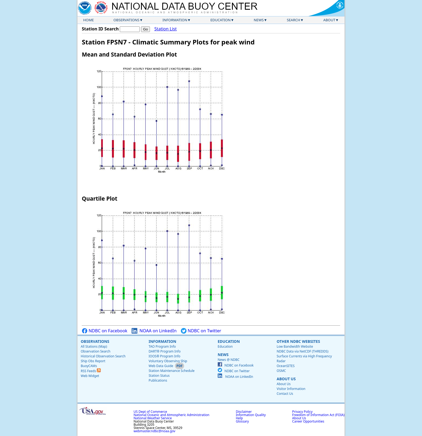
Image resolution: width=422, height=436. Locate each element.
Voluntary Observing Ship (168, 361)
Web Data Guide (161, 366)
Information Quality (251, 415)
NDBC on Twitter (201, 331)
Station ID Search (100, 29)
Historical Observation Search (103, 356)
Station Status (159, 375)
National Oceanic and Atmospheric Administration (171, 415)
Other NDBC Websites (298, 341)
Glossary (242, 421)
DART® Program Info (165, 351)
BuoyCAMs (89, 366)
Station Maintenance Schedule (172, 370)
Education (220, 20)
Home (88, 20)
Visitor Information (291, 388)
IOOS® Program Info (164, 356)
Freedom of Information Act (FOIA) (318, 415)
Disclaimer (244, 411)
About (329, 20)
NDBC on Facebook (104, 331)
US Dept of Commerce (150, 411)
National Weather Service (152, 418)
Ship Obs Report (93, 361)
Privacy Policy (302, 411)
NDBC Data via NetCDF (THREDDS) (302, 351)
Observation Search (95, 351)
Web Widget (90, 376)
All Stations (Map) (94, 346)
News (259, 20)
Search (293, 20)
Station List (165, 29)
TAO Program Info (162, 346)
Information (175, 20)
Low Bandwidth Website (295, 346)
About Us (286, 378)
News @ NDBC (229, 359)
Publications (158, 380)
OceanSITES (286, 366)
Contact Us (285, 393)
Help (239, 418)
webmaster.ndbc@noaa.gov (154, 431)
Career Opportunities (308, 421)
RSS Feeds (91, 371)
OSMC (281, 370)
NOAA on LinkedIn (154, 331)
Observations (126, 20)
